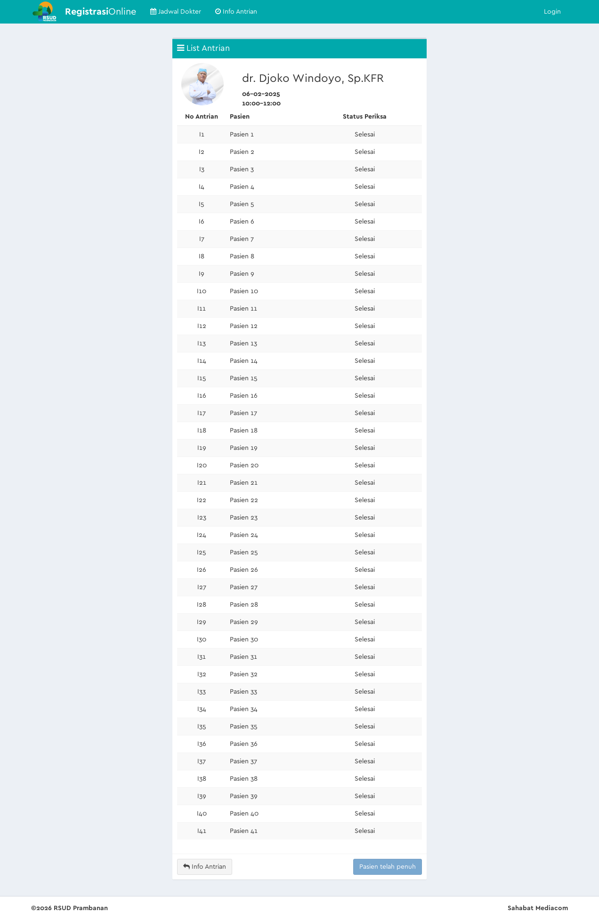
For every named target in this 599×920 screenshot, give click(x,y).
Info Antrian (236, 11)
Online (100, 11)
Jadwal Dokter (175, 11)
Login (552, 11)
